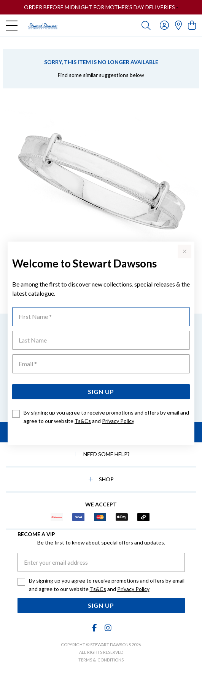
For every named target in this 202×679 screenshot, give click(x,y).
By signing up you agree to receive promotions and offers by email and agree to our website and (106, 416)
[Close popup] (184, 251)
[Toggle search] (146, 25)
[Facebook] (94, 627)
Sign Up (101, 391)
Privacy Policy (118, 421)
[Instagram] (108, 627)
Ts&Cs (83, 421)
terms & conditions (101, 659)
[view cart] (192, 24)
